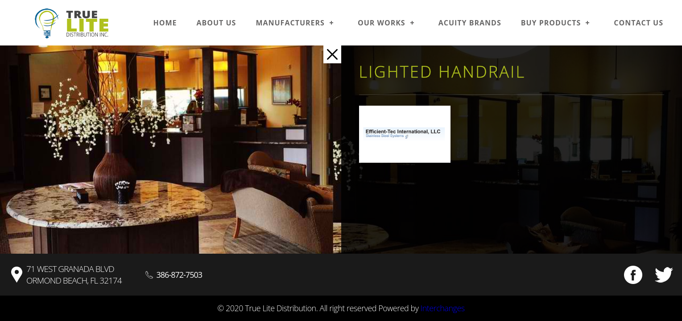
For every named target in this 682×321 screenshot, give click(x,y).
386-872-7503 (180, 274)
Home (165, 23)
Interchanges (443, 308)
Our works (381, 23)
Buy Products (551, 23)
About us (216, 23)
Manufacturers (290, 23)
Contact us (638, 23)
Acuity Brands (469, 23)
